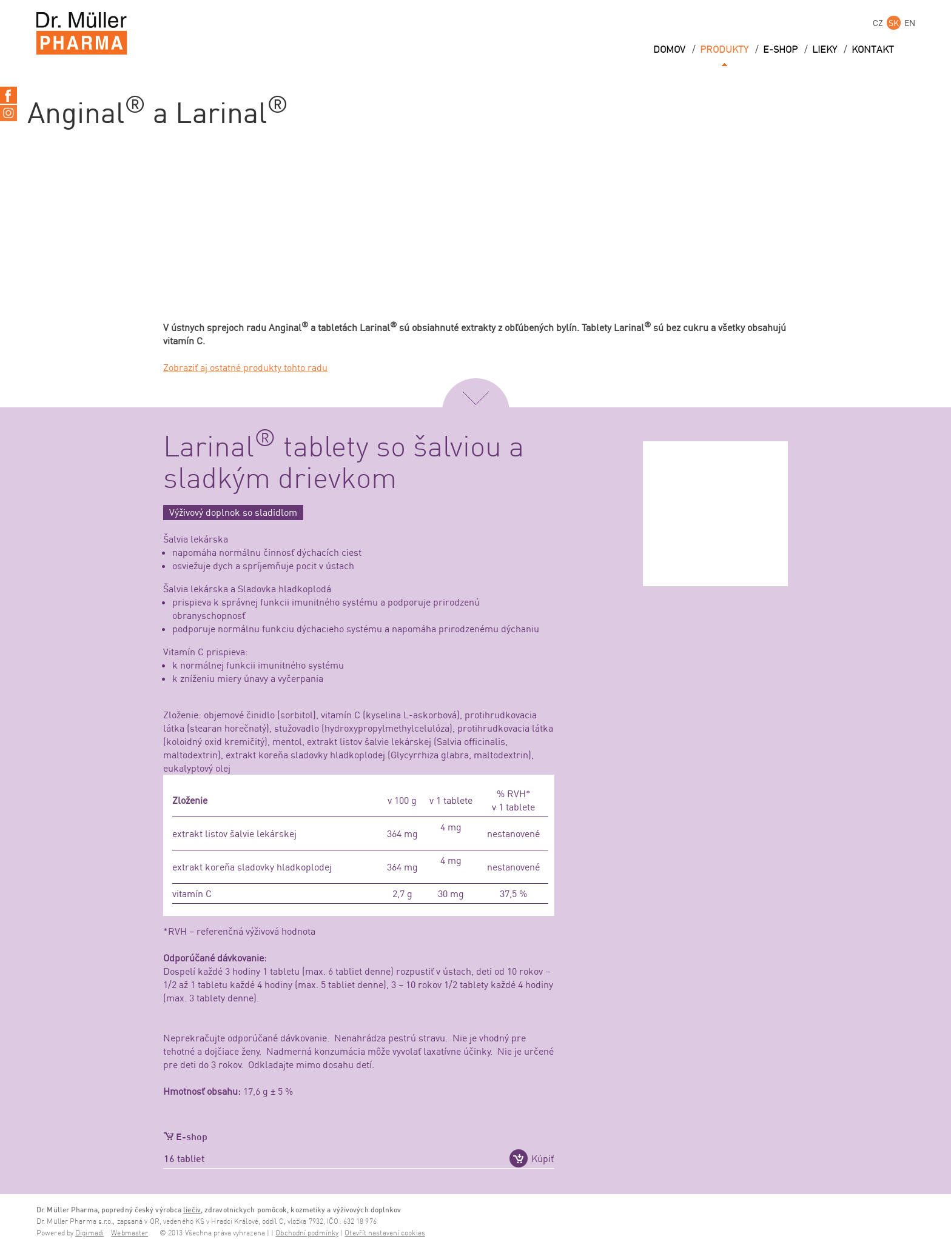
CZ (878, 23)
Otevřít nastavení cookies (384, 1233)
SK (894, 23)
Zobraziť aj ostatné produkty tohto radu (245, 367)
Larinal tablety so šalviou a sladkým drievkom (343, 464)
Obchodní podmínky (306, 1233)
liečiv (192, 1209)
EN (909, 23)
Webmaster (129, 1233)
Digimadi (89, 1233)
